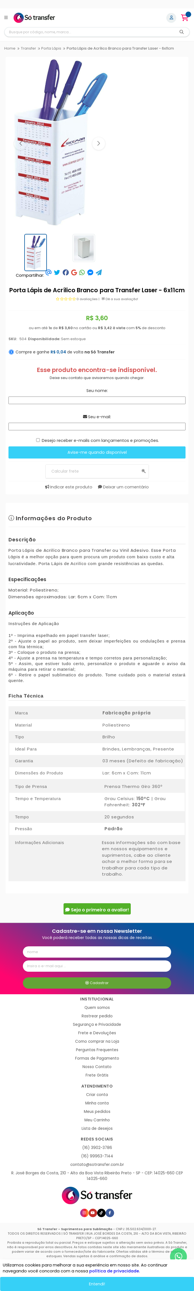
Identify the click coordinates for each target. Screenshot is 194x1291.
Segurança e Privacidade (97, 1024)
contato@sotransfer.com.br (97, 1164)
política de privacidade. (114, 1271)
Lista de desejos (97, 1128)
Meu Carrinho (97, 1120)
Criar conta (97, 1094)
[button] (20, 143)
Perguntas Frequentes (97, 1050)
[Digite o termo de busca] (89, 32)
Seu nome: (97, 390)
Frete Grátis (97, 1075)
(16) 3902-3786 (97, 1147)
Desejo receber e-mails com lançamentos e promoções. (100, 440)
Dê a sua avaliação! (120, 299)
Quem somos (97, 1007)
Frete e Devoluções (97, 1033)
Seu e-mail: (97, 417)
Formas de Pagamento (97, 1058)
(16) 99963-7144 (97, 1156)
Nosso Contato (97, 1066)
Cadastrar (97, 982)
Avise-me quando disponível (97, 452)
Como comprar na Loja (97, 1041)
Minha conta (97, 1103)
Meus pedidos (97, 1111)
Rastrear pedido (97, 1016)
